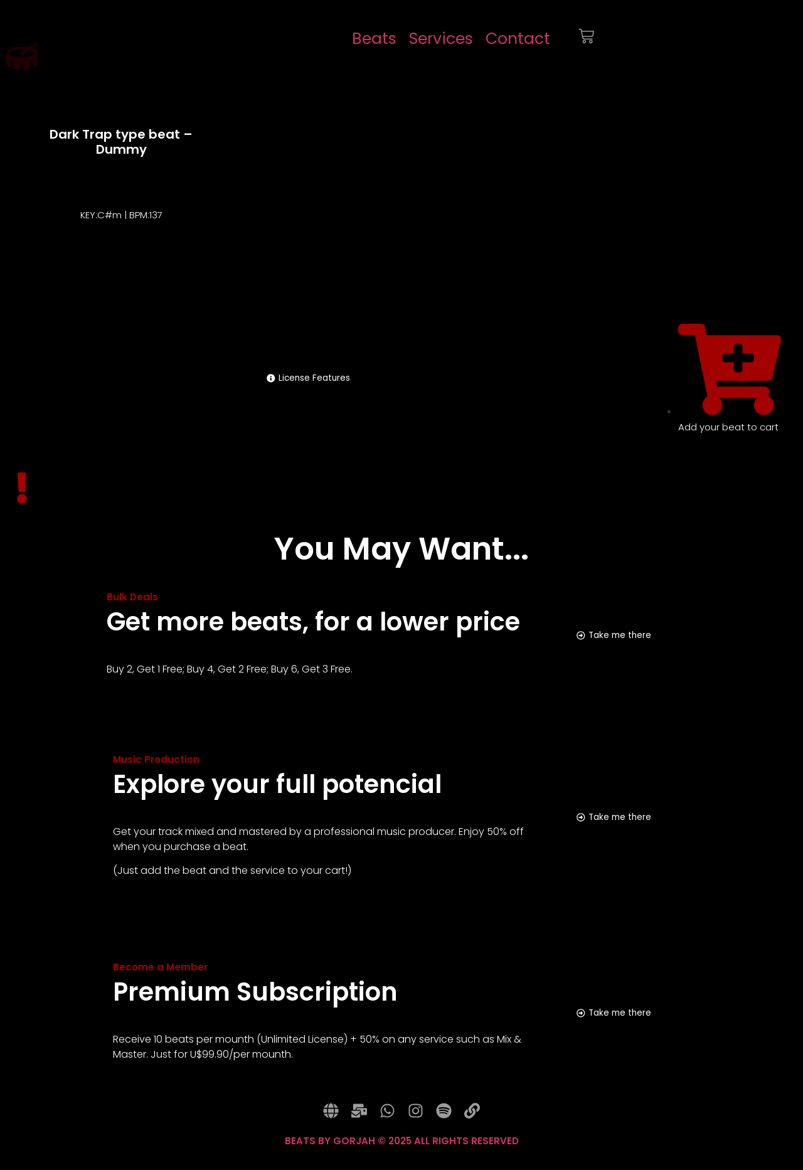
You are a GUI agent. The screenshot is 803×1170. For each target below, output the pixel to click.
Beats (374, 39)
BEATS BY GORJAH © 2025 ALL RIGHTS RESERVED (402, 1151)
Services (441, 39)
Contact (518, 39)
